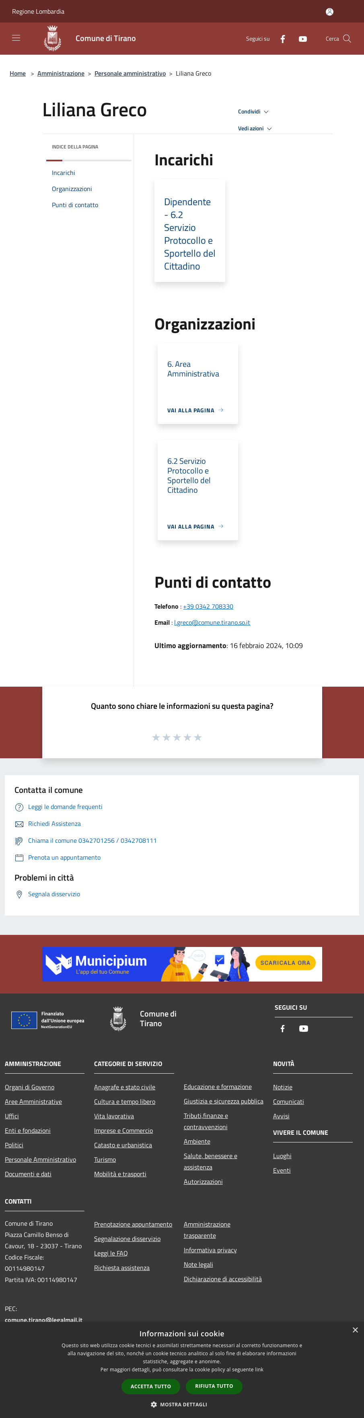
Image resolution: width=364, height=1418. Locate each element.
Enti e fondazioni (28, 1130)
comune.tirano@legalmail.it (43, 1320)
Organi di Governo (29, 1087)
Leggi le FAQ (111, 1253)
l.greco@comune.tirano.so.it (212, 622)
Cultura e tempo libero (124, 1101)
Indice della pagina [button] (75, 146)
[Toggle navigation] (16, 38)
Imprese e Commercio (123, 1130)
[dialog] (182, 1370)
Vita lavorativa (114, 1116)
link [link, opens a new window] (259, 1369)
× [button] (355, 1330)
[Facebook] (279, 38)
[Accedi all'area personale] (330, 12)
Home (18, 73)
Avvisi (281, 1116)
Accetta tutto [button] (151, 1386)
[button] (182, 1404)
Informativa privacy (210, 1250)
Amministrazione (60, 73)
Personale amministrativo (130, 73)
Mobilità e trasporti (120, 1174)
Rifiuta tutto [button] (214, 1386)
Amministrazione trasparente (207, 1229)
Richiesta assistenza (122, 1267)
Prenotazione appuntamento (133, 1224)
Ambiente (197, 1141)
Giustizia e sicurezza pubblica (223, 1101)
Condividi (254, 112)
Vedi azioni (256, 129)
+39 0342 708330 (208, 606)
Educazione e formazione (218, 1086)
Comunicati (288, 1101)
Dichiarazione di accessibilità (223, 1279)
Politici (14, 1145)
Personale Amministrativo (40, 1159)
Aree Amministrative (33, 1101)
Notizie (282, 1087)
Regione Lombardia (38, 11)
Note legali (198, 1264)
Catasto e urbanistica (123, 1145)
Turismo (105, 1159)
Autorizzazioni (203, 1181)
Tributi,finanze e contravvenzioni (206, 1121)
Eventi (282, 1170)
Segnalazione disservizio (127, 1238)
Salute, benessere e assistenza (210, 1161)
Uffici (12, 1116)
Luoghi (282, 1156)
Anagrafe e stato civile (124, 1087)
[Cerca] (347, 38)
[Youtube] (300, 38)
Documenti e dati (28, 1174)
